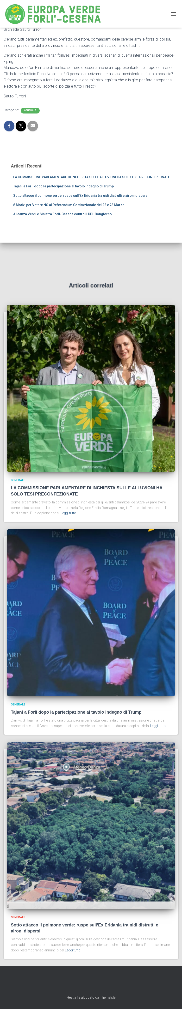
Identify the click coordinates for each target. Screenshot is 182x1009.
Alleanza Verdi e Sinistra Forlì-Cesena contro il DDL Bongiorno (62, 214)
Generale (30, 110)
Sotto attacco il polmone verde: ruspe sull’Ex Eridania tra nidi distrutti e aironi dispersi (81, 195)
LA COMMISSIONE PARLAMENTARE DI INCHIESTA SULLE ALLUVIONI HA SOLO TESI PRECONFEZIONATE (91, 177)
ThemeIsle (107, 997)
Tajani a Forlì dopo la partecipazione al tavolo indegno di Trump (63, 186)
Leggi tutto (68, 513)
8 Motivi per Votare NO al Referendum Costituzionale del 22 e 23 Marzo (69, 205)
